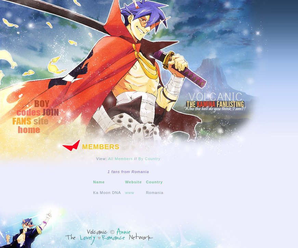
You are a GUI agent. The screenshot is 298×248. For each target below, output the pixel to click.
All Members (120, 159)
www (129, 193)
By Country (149, 159)
